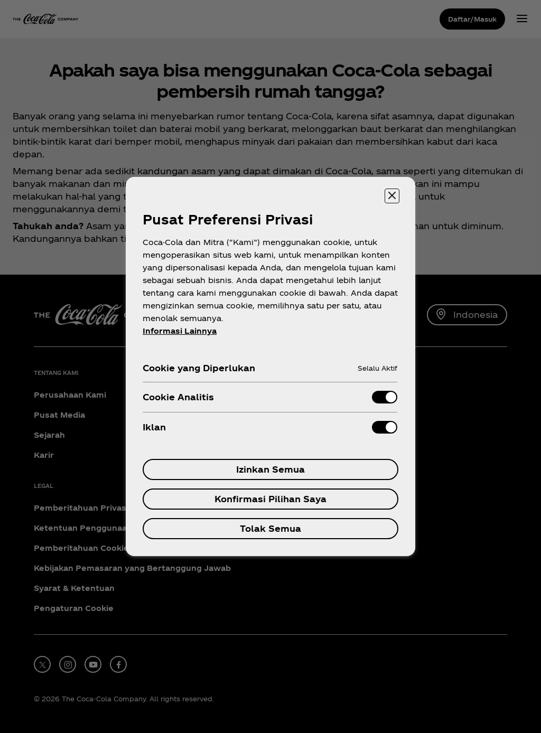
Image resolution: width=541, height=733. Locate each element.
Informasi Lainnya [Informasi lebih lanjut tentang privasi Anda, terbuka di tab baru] (180, 330)
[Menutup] (392, 196)
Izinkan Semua (270, 469)
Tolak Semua (270, 528)
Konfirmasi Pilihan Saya (270, 499)
